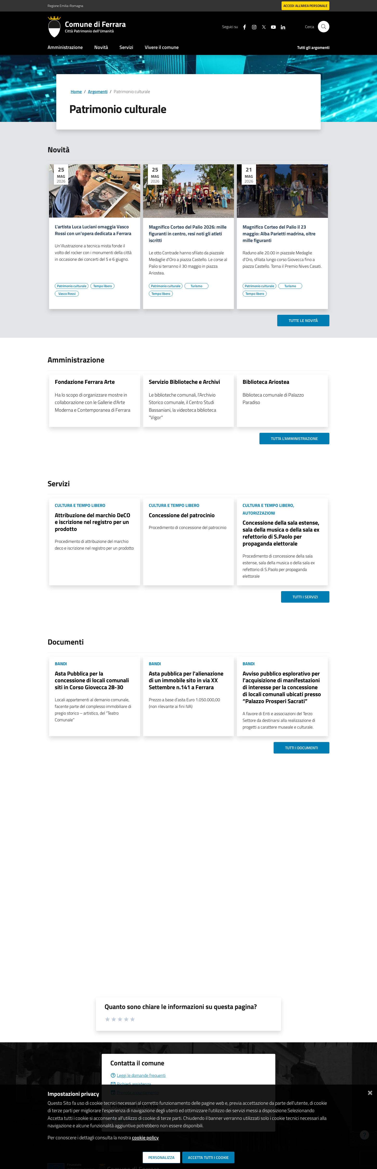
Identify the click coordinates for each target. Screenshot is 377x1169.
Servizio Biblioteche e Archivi (184, 381)
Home (76, 91)
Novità (101, 47)
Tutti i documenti (301, 748)
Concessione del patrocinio (182, 515)
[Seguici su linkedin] (281, 26)
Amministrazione (65, 47)
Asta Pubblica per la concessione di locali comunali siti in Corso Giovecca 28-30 (92, 680)
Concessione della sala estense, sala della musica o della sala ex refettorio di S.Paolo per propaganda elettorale (281, 532)
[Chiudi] (370, 1092)
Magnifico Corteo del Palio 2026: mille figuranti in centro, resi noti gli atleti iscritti (187, 234)
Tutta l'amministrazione (294, 438)
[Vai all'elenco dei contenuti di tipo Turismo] (196, 286)
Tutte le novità (303, 320)
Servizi (126, 47)
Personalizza (161, 1157)
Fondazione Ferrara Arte (85, 381)
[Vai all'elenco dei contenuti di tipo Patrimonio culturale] (71, 286)
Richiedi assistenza (130, 1084)
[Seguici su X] (262, 26)
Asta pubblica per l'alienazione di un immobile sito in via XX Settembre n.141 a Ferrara (186, 680)
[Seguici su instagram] (252, 26)
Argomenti (97, 91)
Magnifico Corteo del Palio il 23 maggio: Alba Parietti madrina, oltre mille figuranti (279, 234)
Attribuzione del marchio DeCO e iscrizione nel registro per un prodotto (92, 522)
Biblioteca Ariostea (266, 381)
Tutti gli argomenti (313, 47)
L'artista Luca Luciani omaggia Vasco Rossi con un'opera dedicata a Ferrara (93, 230)
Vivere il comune (162, 47)
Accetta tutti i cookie (208, 1157)
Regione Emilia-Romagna (65, 5)
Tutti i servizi (305, 597)
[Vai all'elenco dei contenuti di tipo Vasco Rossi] (67, 294)
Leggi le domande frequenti (138, 1075)
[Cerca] (323, 26)
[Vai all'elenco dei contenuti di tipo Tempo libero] (102, 286)
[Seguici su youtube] (271, 26)
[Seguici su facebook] (242, 26)
